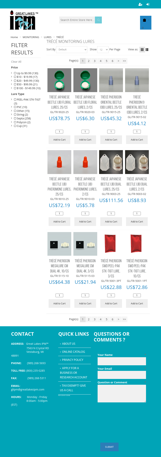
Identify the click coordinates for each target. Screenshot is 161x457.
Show (93, 49)
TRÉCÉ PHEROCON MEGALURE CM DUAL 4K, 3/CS (85, 266)
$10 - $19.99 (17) (25, 77)
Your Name (122, 355)
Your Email (122, 369)
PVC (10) (20, 107)
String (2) (21, 114)
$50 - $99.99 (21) (25, 84)
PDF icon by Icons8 (64, 395)
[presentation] (127, 413)
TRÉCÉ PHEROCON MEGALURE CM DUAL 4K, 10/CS (59, 266)
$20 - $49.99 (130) (26, 80)
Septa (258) (22, 118)
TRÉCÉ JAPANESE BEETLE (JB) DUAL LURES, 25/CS (111, 184)
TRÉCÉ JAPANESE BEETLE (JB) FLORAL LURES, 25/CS (59, 102)
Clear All (16, 61)
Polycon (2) (22, 122)
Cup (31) (20, 126)
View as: (133, 49)
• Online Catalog (72, 352)
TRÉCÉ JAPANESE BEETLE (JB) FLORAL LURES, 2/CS (85, 102)
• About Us (67, 343)
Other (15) (22, 111)
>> (124, 61)
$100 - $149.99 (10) (27, 88)
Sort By (51, 49)
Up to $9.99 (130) (26, 73)
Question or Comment (122, 382)
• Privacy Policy (71, 360)
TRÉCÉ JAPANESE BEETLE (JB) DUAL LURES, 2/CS (137, 184)
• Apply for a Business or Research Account (73, 373)
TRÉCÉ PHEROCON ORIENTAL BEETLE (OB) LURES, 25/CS (111, 102)
